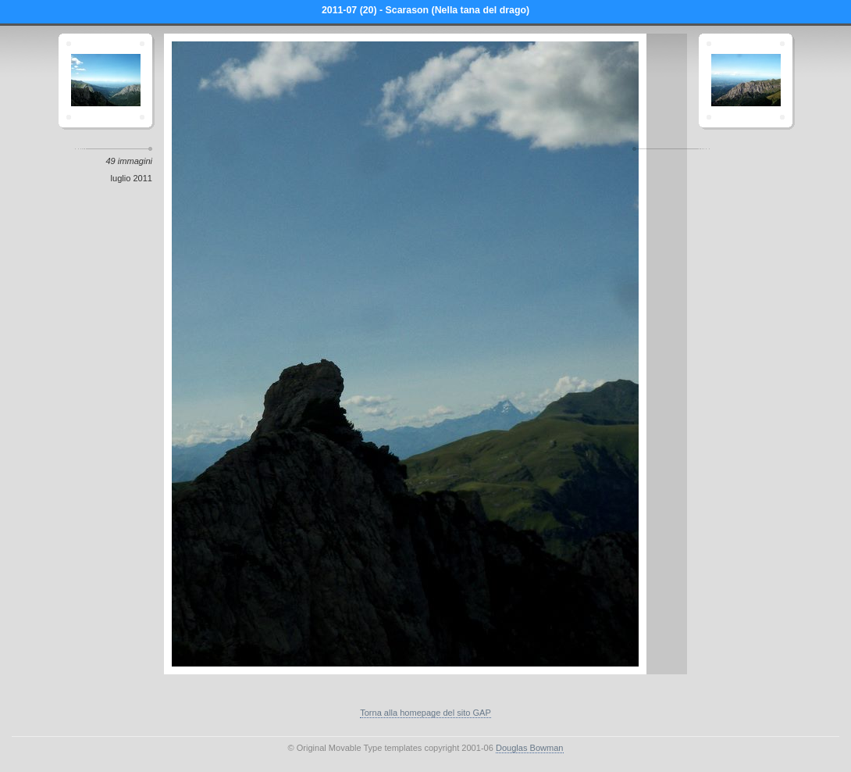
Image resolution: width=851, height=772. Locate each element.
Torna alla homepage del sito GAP (425, 712)
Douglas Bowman (530, 747)
